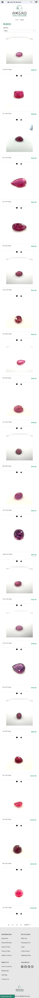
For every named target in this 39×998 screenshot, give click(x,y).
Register (17, 2)
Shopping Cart (25, 942)
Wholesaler (5, 971)
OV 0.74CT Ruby (7, 290)
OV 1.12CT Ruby (7, 422)
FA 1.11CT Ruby (7, 157)
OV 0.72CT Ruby (7, 643)
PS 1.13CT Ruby (7, 775)
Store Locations (7, 966)
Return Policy (6, 947)
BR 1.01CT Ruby (7, 863)
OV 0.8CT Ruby (7, 731)
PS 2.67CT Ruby (7, 687)
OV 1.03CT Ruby (7, 907)
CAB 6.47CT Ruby (7, 554)
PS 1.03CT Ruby (7, 819)
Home (16, 19)
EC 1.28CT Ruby (7, 113)
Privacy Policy (6, 951)
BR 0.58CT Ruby (7, 466)
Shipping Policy (26, 955)
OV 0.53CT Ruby (7, 69)
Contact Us (5, 979)
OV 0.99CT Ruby (7, 334)
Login (10, 2)
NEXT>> (27, 925)
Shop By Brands (7, 942)
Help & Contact (7, 955)
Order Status (25, 951)
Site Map (4, 975)
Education (5, 938)
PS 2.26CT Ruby (7, 246)
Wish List (24, 938)
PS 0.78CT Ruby (7, 378)
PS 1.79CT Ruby (7, 201)
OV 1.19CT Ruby (7, 510)
